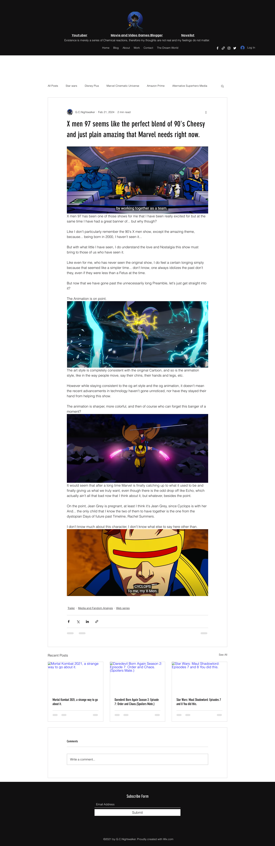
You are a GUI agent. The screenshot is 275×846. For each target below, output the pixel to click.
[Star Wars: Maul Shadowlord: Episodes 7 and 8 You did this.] (199, 677)
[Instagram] (229, 48)
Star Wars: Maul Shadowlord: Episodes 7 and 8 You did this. (198, 702)
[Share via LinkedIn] (87, 621)
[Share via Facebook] (68, 621)
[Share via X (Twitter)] (78, 621)
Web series (123, 608)
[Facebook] (217, 48)
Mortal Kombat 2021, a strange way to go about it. (75, 702)
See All (223, 654)
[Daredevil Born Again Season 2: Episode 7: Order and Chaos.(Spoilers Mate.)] (137, 677)
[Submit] (137, 812)
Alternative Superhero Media (189, 85)
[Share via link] (97, 621)
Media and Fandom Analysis (95, 608)
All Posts (53, 85)
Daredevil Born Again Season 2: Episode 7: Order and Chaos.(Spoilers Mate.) (137, 702)
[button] (222, 85)
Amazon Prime (156, 85)
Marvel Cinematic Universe (123, 85)
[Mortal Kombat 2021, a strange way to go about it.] (75, 677)
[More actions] (206, 112)
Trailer (71, 608)
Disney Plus (92, 85)
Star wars (71, 85)
